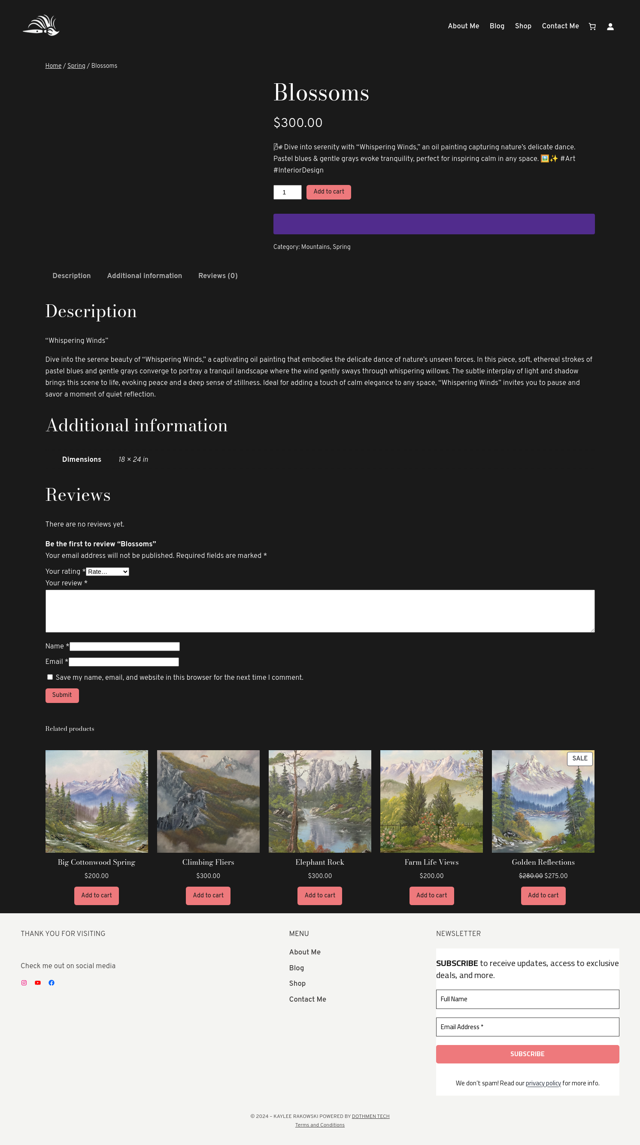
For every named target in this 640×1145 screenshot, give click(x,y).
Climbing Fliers (208, 862)
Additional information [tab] (144, 276)
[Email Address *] (527, 1026)
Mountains (315, 247)
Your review (66, 583)
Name (57, 646)
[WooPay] (434, 224)
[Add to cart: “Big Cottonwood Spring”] (96, 896)
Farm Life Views (432, 862)
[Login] (610, 27)
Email (57, 661)
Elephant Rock (320, 862)
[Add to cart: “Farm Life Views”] (431, 896)
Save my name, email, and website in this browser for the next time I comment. (179, 677)
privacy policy (543, 1082)
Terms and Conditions (320, 1125)
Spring (76, 66)
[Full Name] (527, 999)
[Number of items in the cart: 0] (592, 27)
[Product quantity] (287, 192)
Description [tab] (71, 276)
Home (53, 66)
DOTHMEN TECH (371, 1116)
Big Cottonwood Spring (97, 862)
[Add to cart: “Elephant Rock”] (319, 896)
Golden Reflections (543, 862)
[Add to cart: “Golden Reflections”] (543, 896)
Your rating (65, 571)
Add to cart (328, 192)
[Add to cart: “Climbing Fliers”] (208, 896)
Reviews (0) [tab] (218, 276)
